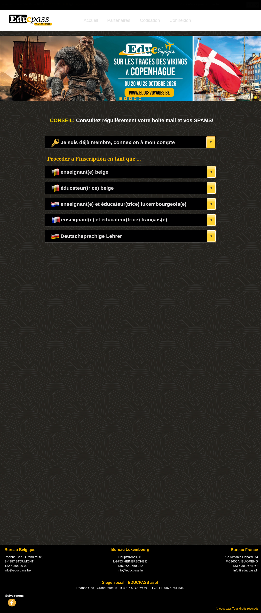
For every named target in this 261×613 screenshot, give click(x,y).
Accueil (91, 20)
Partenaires (118, 20)
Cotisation (150, 20)
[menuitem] (90, 20)
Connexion (180, 20)
